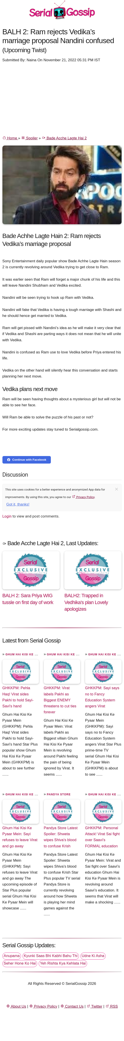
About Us (16, 1006)
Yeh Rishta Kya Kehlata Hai (63, 963)
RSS (111, 1006)
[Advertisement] (62, 99)
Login (7, 516)
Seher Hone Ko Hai (20, 963)
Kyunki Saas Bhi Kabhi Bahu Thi (51, 956)
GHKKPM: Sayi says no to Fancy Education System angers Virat (102, 697)
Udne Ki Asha (93, 956)
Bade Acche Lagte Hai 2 (64, 138)
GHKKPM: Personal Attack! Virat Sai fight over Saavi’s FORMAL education (102, 837)
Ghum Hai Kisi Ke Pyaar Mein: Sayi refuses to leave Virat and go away (20, 837)
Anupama (12, 956)
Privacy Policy (83, 497)
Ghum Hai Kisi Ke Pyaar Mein (30, 654)
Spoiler (29, 138)
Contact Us (72, 1006)
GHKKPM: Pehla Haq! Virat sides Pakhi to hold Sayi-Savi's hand (18, 697)
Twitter (94, 1006)
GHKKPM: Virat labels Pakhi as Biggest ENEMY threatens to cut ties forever (60, 700)
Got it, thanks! (17, 504)
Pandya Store (59, 794)
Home (10, 138)
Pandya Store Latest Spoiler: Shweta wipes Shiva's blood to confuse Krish (61, 837)
